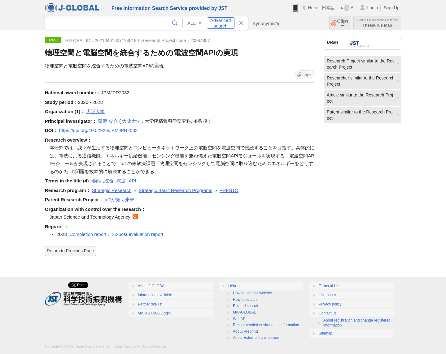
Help (312, 7)
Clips (343, 23)
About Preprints (246, 331)
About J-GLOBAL (152, 286)
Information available (155, 295)
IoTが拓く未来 (120, 199)
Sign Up (392, 7)
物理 (97, 180)
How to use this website (252, 293)
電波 (121, 180)
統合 (109, 180)
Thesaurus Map (377, 23)
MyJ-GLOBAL (244, 312)
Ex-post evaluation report (137, 234)
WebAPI (240, 319)
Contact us (327, 313)
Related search (245, 306)
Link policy (327, 295)
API (132, 180)
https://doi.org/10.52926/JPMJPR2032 (98, 130)
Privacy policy (330, 304)
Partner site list (150, 304)
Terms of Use (330, 286)
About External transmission (256, 337)
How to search (245, 299)
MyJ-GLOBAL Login (154, 313)
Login (372, 7)
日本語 (328, 7)
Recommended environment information (266, 325)
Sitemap (325, 333)
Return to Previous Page (70, 250)
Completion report (87, 234)
